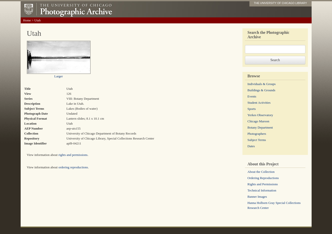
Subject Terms (256, 140)
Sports (251, 109)
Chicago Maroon (258, 121)
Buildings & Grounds (261, 90)
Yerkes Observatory (260, 115)
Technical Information (261, 190)
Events (251, 96)
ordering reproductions (73, 167)
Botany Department (260, 127)
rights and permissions (73, 155)
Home (27, 20)
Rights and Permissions (262, 184)
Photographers (256, 134)
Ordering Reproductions (263, 178)
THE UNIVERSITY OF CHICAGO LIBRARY (280, 2)
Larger (58, 76)
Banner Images (257, 196)
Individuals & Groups (261, 84)
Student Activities (259, 102)
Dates (251, 146)
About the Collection (261, 172)
